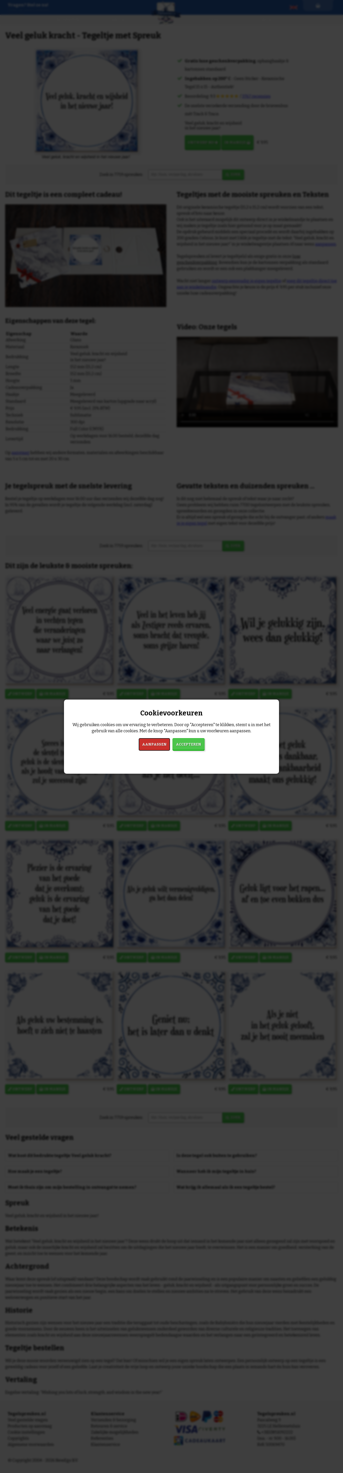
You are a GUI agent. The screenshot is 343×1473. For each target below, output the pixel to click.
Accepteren (188, 744)
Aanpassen (154, 744)
